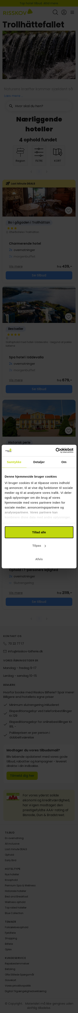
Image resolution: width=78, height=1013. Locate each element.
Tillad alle (39, 532)
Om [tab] (63, 461)
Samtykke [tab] (14, 461)
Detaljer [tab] (39, 461)
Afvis (39, 559)
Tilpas (39, 545)
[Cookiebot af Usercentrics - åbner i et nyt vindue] (55, 450)
